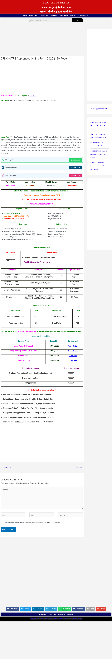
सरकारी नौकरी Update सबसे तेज (56, 11)
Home (8, 16)
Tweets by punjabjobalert (99, 109)
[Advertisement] (41, 40)
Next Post (78, 468)
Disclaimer (36, 619)
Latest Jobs (22, 16)
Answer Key (68, 16)
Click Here (73, 357)
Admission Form (98, 16)
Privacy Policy (50, 619)
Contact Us (64, 619)
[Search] (77, 20)
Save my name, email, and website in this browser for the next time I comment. (32, 526)
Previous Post (6, 468)
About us (76, 619)
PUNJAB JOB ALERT (56, 2)
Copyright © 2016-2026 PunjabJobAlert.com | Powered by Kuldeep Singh (56, 625)
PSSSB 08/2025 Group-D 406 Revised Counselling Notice (99, 154)
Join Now (33, 96)
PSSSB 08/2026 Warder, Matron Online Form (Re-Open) (99, 126)
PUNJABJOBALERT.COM (27, 332)
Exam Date (53, 16)
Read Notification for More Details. (38, 263)
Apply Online (73, 347)
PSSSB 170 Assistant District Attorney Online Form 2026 (98, 166)
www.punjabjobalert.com (56, 7)
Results (82, 16)
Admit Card (38, 16)
